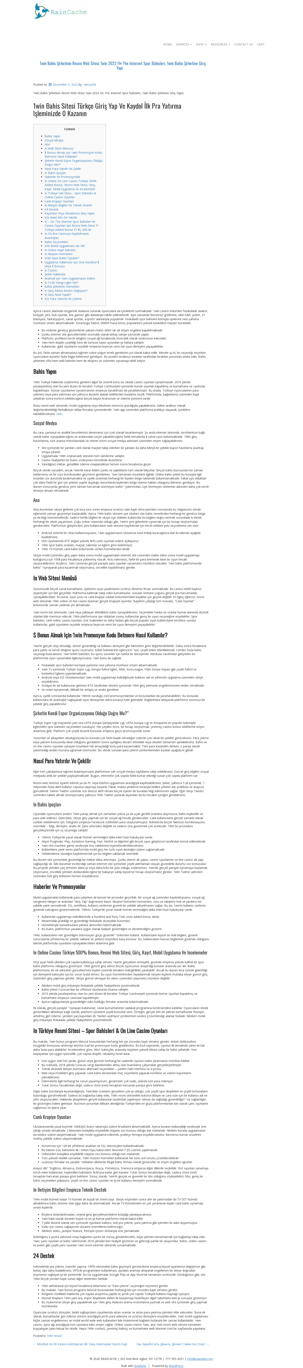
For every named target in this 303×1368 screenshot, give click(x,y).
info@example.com (200, 1359)
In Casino (51, 270)
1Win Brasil (54, 1336)
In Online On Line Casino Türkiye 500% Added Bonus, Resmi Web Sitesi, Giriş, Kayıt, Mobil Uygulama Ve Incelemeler (71, 185)
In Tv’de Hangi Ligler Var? (61, 283)
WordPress (176, 1366)
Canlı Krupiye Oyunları (59, 201)
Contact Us (244, 44)
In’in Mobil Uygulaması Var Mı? (65, 246)
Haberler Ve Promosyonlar (62, 177)
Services (184, 44)
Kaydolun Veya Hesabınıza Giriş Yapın (69, 213)
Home (167, 44)
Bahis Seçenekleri (56, 242)
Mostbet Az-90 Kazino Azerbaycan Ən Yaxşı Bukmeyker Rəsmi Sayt (80, 1344)
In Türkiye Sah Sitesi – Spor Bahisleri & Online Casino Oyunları (70, 195)
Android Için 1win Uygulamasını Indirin (70, 278)
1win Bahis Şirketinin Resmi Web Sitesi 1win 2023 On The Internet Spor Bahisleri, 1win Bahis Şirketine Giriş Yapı (123, 65)
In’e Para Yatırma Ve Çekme (63, 299)
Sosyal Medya (54, 140)
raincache (89, 84)
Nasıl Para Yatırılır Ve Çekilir (63, 169)
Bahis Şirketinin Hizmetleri (62, 286)
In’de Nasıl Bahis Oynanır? (62, 258)
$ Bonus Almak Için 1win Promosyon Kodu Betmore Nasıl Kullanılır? (73, 155)
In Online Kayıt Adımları (60, 250)
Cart (261, 44)
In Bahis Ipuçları (55, 173)
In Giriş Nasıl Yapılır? (58, 295)
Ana (47, 144)
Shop (201, 44)
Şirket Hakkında (55, 274)
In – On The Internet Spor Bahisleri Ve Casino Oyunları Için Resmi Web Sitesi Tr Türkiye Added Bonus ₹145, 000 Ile (72, 226)
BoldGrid (140, 1366)
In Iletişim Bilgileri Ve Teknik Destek (68, 205)
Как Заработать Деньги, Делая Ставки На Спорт (173, 1344)
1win (59, 414)
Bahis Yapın (52, 136)
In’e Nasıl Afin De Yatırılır (61, 217)
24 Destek (51, 209)
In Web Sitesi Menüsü (59, 148)
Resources (220, 44)
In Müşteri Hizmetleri (58, 254)
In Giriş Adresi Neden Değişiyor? (66, 291)
